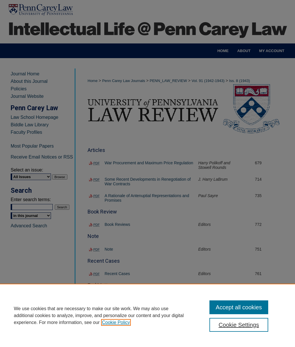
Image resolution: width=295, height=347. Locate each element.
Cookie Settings (239, 325)
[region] (147, 315)
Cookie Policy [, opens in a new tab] (116, 322)
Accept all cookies (239, 307)
